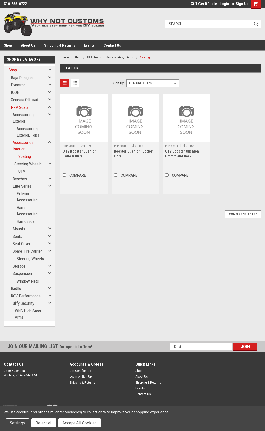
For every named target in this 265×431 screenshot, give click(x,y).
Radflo (16, 288)
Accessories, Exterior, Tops (28, 132)
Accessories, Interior (23, 145)
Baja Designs (22, 77)
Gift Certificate (204, 3)
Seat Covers (22, 243)
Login (224, 3)
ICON (15, 92)
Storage (19, 266)
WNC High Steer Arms (28, 314)
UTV (21, 171)
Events (89, 45)
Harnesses (26, 221)
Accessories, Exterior (23, 118)
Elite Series (22, 186)
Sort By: (118, 83)
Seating (24, 156)
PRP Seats (20, 107)
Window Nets (28, 281)
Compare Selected (243, 214)
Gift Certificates (80, 371)
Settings (17, 423)
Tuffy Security (22, 303)
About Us (28, 45)
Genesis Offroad (24, 99)
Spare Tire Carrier (27, 251)
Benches (20, 178)
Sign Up (242, 3)
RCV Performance (26, 295)
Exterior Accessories (27, 197)
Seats (17, 236)
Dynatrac (18, 84)
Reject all (44, 423)
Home (64, 57)
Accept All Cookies (79, 423)
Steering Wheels (28, 163)
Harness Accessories (27, 211)
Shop (8, 45)
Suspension (22, 273)
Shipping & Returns (59, 45)
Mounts (19, 228)
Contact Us (112, 45)
